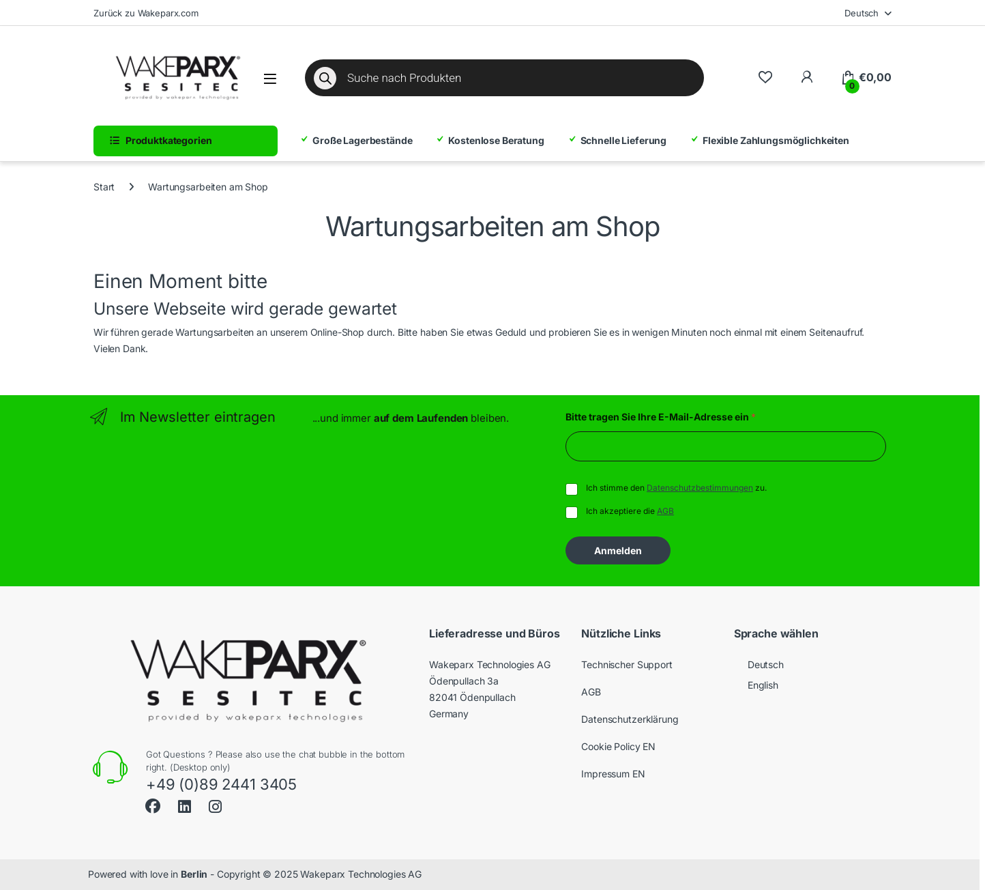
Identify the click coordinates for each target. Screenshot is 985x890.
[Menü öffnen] (270, 78)
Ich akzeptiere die (630, 511)
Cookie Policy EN (618, 746)
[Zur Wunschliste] (765, 77)
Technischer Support (626, 664)
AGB (665, 511)
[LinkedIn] (184, 806)
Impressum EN (613, 773)
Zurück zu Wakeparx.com (146, 13)
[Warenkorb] (866, 77)
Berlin (194, 874)
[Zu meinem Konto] (806, 77)
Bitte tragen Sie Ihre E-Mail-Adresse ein (660, 416)
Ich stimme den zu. (676, 488)
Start (104, 186)
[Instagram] (215, 806)
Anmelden (618, 550)
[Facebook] (152, 804)
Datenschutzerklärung (629, 719)
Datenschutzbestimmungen (700, 488)
